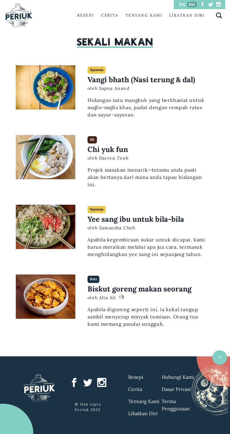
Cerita (109, 15)
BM (191, 4)
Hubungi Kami (178, 377)
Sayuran (96, 70)
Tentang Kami (143, 15)
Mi (92, 139)
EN (182, 4)
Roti (93, 279)
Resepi (85, 15)
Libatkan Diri (186, 15)
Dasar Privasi (176, 389)
